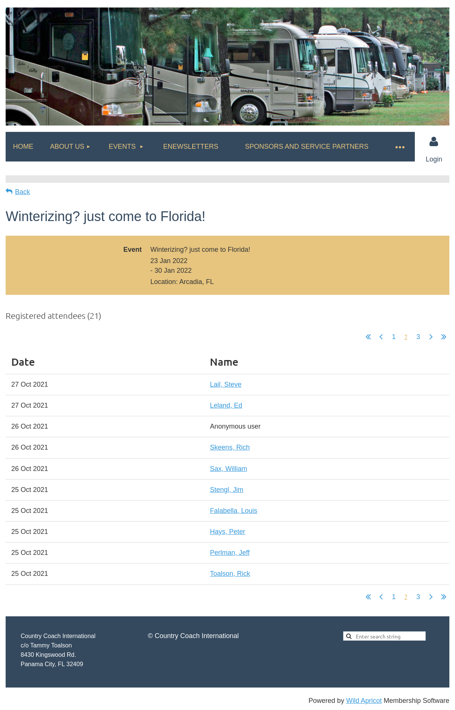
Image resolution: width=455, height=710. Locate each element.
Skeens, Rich (230, 447)
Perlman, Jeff (230, 552)
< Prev (381, 336)
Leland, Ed (226, 405)
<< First (368, 336)
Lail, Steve (225, 384)
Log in (434, 141)
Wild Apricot (364, 700)
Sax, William (228, 468)
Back (22, 192)
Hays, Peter (227, 531)
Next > (431, 336)
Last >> (443, 336)
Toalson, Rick (230, 573)
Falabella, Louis (233, 510)
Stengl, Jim (226, 489)
